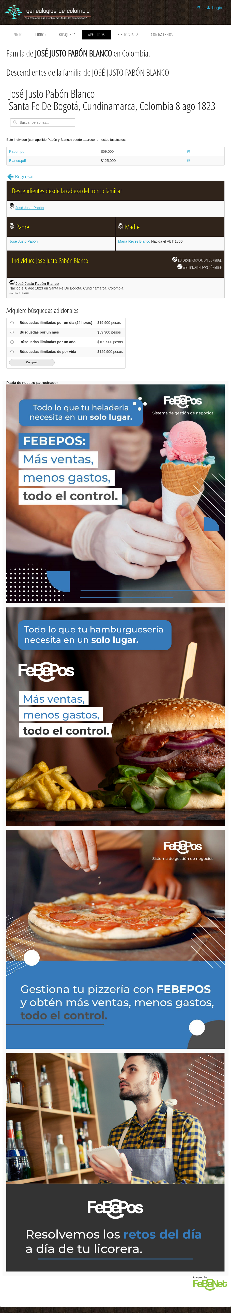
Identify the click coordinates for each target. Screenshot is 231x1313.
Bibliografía (127, 34)
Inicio (18, 34)
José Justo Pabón (30, 208)
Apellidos (96, 34)
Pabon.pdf (17, 151)
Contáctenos (162, 34)
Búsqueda (67, 34)
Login (217, 8)
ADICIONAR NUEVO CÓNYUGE (199, 267)
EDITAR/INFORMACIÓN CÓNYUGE (197, 260)
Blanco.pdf (17, 161)
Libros (40, 34)
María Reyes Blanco (134, 241)
